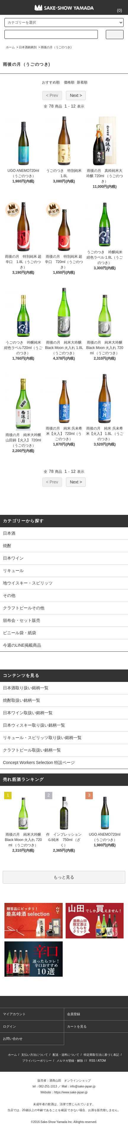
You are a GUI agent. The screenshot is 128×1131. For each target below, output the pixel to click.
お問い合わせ (12, 1038)
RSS (92, 1060)
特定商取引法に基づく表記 (101, 1054)
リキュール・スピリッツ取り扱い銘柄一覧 (42, 737)
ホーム (10, 47)
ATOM (102, 1060)
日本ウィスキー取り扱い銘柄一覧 (34, 725)
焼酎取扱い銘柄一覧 (21, 700)
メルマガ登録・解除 (69, 1060)
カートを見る (77, 1026)
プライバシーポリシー (37, 1060)
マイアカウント (14, 1014)
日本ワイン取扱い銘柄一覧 (28, 712)
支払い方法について (34, 1054)
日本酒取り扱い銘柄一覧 (25, 687)
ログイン (9, 1026)
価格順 (69, 82)
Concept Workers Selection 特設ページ (39, 762)
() (116, 10)
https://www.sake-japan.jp (71, 1092)
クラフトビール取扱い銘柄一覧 (32, 750)
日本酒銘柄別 (28, 47)
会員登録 (73, 1014)
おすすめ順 (51, 82)
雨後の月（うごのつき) (56, 47)
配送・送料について (66, 1054)
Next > (76, 95)
